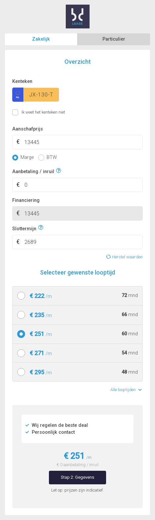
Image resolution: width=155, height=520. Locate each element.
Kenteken (22, 81)
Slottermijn (24, 228)
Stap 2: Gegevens (77, 477)
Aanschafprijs (27, 129)
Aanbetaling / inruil (33, 171)
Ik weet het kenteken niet (20, 112)
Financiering (26, 200)
